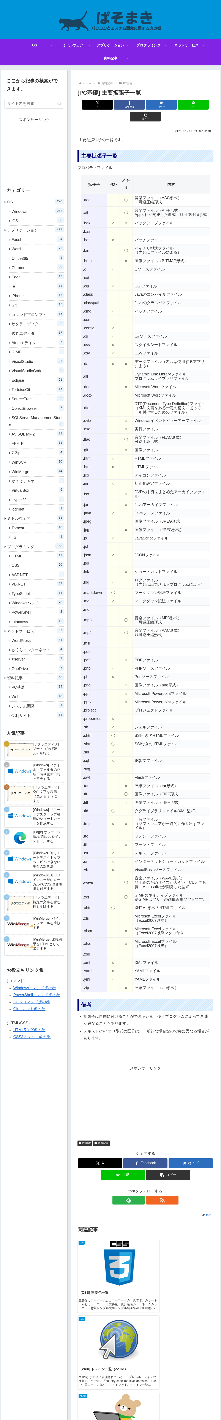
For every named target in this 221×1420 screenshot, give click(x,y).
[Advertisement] (145, 1090)
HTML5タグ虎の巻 (29, 1030)
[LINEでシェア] (168, 105)
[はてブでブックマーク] (145, 105)
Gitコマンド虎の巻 (29, 1009)
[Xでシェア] (100, 105)
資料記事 (101, 1131)
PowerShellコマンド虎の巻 (36, 995)
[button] (191, 105)
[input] (34, 103)
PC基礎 (85, 1131)
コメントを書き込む (145, 1376)
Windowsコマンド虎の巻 (34, 988)
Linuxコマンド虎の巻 (31, 1002)
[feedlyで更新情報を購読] (140, 1188)
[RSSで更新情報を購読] (150, 1188)
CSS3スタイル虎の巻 (32, 1037)
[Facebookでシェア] (123, 105)
